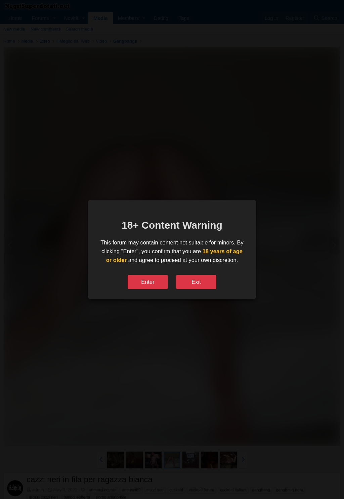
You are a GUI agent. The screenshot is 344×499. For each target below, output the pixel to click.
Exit (196, 282)
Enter (147, 282)
